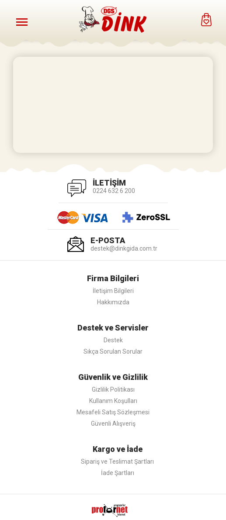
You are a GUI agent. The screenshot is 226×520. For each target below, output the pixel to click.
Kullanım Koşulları (113, 400)
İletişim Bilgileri (113, 290)
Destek (113, 340)
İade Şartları (117, 472)
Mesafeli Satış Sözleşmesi (113, 412)
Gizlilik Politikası (113, 389)
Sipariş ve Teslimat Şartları (117, 461)
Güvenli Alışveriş (113, 423)
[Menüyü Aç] (22, 22)
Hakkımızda (113, 302)
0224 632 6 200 (114, 190)
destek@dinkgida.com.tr (123, 248)
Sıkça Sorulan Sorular (113, 351)
